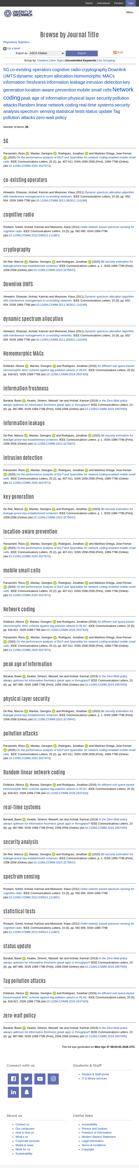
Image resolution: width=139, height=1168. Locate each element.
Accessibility (89, 1124)
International (103, 3)
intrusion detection (104, 82)
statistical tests (70, 111)
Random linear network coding (48, 104)
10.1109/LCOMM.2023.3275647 (53, 270)
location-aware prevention (50, 89)
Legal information (93, 1141)
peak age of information (44, 98)
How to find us (25, 1132)
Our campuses (25, 1128)
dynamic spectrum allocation (45, 76)
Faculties (118, 3)
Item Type (56, 60)
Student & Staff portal (95, 1074)
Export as (21, 53)
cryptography (94, 69)
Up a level (11, 48)
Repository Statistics (16, 42)
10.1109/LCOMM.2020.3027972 (29, 165)
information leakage (66, 82)
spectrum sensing (37, 111)
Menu (129, 12)
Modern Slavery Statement (99, 1136)
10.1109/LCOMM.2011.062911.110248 (61, 200)
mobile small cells (94, 89)
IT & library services (94, 1078)
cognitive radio (66, 69)
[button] (82, 53)
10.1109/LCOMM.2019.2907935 (105, 409)
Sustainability (24, 1153)
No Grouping (107, 60)
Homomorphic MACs (94, 76)
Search (89, 3)
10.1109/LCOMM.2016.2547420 (66, 374)
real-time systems (96, 104)
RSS (117, 52)
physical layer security (90, 98)
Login (130, 3)
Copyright (88, 1149)
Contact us (22, 1124)
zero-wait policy (51, 117)
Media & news (24, 1145)
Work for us (23, 1149)
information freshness (24, 82)
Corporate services (28, 1141)
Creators (42, 60)
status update (99, 111)
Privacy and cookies (94, 1128)
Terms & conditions (94, 1145)
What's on (22, 1136)
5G (6, 69)
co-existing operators (30, 69)
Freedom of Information (97, 1132)
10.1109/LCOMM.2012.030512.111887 (33, 235)
